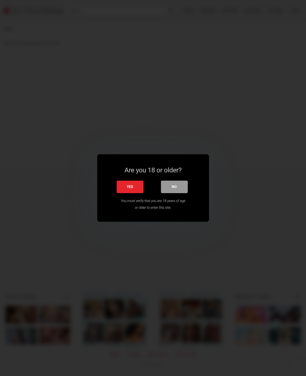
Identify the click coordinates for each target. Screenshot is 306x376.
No (174, 187)
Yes (130, 187)
